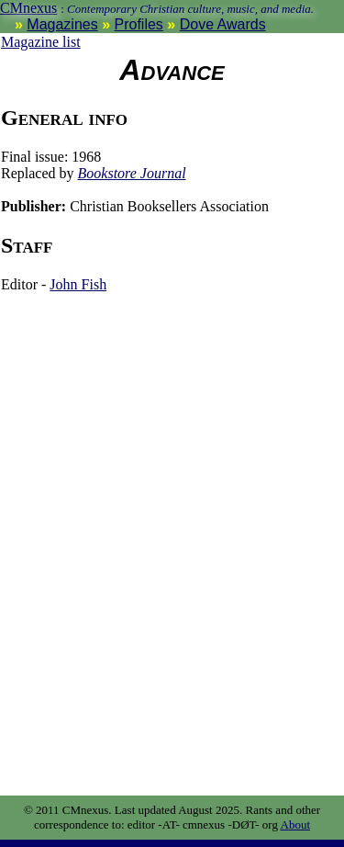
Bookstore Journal (132, 173)
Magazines (62, 24)
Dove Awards (223, 24)
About (296, 824)
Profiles (139, 24)
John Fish (78, 284)
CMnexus (28, 8)
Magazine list (41, 42)
